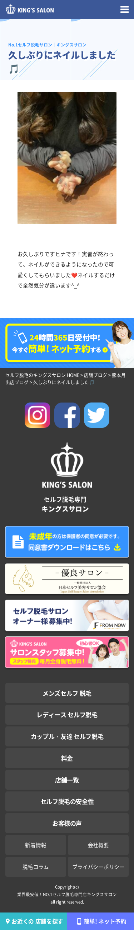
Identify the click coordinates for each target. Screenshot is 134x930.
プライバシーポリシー (98, 866)
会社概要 (98, 845)
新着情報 (35, 845)
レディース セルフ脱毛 (66, 714)
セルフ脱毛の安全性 (67, 801)
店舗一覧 (67, 779)
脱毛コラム (36, 866)
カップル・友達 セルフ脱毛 (67, 736)
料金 (67, 758)
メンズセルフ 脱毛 (67, 693)
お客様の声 (67, 823)
